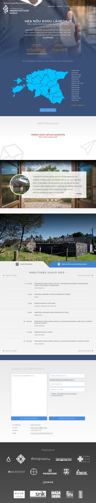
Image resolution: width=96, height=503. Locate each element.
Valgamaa (75, 96)
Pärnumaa (75, 87)
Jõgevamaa (75, 77)
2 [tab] (47, 200)
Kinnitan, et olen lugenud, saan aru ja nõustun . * (63, 394)
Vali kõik (73, 105)
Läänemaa (75, 81)
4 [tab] (56, 200)
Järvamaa (75, 79)
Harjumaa (75, 70)
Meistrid (59, 6)
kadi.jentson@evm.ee (39, 428)
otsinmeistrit (59, 47)
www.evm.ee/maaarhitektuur (42, 433)
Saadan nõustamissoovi (67, 418)
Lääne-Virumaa (77, 83)
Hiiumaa (74, 72)
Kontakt (89, 6)
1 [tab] (43, 200)
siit (73, 380)
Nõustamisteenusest (78, 6)
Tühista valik (81, 105)
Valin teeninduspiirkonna (29, 418)
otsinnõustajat (36, 47)
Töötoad (67, 6)
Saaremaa (75, 92)
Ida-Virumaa (76, 75)
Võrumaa (74, 100)
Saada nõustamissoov (48, 110)
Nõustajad (51, 6)
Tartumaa (75, 94)
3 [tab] (52, 200)
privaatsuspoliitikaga (57, 395)
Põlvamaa (75, 85)
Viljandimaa (76, 98)
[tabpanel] (48, 184)
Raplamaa (75, 89)
